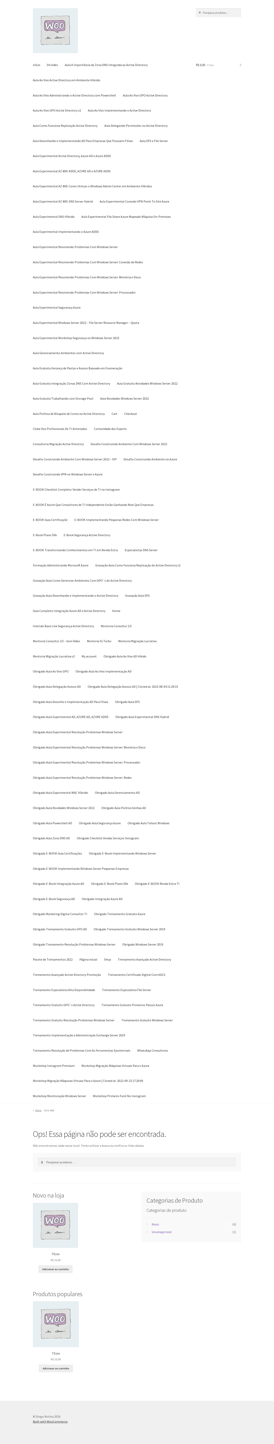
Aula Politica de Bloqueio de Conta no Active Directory (69, 414)
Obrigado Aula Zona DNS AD (51, 838)
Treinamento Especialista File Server (126, 990)
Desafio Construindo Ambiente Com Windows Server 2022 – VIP (75, 459)
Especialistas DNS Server (141, 550)
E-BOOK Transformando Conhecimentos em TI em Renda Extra (75, 550)
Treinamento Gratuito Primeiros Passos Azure (132, 1005)
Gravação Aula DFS (137, 595)
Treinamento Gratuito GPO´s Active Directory (64, 1005)
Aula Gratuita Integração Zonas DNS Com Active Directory (71, 383)
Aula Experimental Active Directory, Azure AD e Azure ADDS (72, 156)
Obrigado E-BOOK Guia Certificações (57, 853)
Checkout (130, 414)
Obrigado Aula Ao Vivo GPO (51, 671)
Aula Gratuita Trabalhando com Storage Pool (63, 398)
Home (116, 611)
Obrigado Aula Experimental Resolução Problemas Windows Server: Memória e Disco (89, 747)
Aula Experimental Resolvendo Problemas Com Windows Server (75, 247)
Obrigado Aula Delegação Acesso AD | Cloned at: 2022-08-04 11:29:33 (133, 687)
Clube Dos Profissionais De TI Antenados (60, 429)
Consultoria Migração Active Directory (58, 444)
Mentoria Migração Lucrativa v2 (54, 656)
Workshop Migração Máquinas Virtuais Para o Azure (115, 1066)
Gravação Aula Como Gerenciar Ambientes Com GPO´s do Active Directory (82, 580)
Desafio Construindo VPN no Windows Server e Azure (68, 474)
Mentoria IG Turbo (99, 641)
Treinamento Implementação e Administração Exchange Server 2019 (79, 1035)
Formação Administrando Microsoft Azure (60, 565)
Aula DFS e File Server (154, 141)
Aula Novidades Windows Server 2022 (124, 398)
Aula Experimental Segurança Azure (57, 307)
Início (36, 65)
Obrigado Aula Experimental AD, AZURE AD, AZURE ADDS (70, 717)
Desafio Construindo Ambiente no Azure (150, 459)
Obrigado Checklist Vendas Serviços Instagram (108, 838)
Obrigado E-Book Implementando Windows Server (122, 853)
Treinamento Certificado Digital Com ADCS (136, 975)
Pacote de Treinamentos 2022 (53, 959)
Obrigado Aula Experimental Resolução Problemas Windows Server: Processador (86, 762)
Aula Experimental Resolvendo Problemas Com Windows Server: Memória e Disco (87, 277)
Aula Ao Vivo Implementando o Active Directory (119, 110)
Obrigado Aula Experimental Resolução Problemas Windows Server (78, 732)
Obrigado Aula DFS (127, 702)
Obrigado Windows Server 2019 (142, 944)
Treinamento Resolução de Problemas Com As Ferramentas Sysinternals (81, 1050)
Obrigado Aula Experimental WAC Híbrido (60, 793)
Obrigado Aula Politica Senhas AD (123, 808)
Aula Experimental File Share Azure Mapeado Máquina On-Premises (126, 217)
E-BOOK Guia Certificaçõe (50, 520)
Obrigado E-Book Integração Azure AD (58, 884)
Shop (107, 959)
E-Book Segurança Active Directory (87, 535)
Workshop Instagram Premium (54, 1066)
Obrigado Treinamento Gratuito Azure (119, 914)
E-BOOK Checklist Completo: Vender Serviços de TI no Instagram (76, 489)
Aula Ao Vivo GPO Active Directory (145, 95)
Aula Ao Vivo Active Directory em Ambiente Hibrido (66, 80)
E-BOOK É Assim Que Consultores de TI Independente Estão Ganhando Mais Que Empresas (93, 505)
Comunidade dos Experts (110, 429)
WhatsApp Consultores (152, 1050)
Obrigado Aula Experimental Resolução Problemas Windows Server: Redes (82, 778)
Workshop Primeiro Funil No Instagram (119, 1096)
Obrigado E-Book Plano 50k (109, 884)
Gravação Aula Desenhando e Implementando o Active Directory (75, 595)
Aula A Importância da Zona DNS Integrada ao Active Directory (106, 65)
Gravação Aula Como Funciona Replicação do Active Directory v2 (137, 565)
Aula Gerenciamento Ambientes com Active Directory (68, 353)
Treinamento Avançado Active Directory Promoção (67, 975)
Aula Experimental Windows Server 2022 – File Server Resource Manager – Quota (86, 323)
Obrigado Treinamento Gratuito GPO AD (60, 929)
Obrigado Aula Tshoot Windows (148, 823)
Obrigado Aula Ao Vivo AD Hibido (125, 656)
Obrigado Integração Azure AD (102, 899)
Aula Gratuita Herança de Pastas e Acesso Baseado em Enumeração (77, 368)
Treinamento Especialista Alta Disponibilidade (64, 990)
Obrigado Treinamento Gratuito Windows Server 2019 (129, 929)
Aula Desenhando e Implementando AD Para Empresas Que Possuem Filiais (83, 141)
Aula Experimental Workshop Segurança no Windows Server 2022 (76, 338)
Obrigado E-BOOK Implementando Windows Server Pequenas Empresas (81, 869)
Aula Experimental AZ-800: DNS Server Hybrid (63, 201)
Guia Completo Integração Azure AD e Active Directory (69, 611)
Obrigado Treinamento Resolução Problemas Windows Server (74, 944)
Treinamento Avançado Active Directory (144, 959)
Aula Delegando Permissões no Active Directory (136, 126)
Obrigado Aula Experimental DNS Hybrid (142, 717)
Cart (114, 414)
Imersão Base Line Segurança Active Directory (63, 626)
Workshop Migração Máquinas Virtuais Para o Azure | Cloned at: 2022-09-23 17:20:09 (88, 1081)
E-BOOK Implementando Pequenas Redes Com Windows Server (116, 520)
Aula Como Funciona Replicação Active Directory (65, 126)
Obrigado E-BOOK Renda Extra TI (157, 884)
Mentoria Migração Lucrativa (137, 641)
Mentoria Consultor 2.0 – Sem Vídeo (56, 641)
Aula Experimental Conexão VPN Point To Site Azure (134, 201)
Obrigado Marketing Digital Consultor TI (60, 914)
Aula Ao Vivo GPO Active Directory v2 (57, 110)
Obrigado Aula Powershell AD (52, 823)
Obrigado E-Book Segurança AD (54, 899)
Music (155, 1224)
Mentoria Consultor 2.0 (116, 626)
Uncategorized (161, 1232)
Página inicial (88, 959)
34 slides (52, 65)
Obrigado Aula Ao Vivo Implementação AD (104, 671)
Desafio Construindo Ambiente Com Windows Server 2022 (129, 444)
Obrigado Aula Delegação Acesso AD (57, 687)
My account (89, 656)
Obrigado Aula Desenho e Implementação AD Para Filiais (70, 702)
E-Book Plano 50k (45, 535)
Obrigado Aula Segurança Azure (100, 823)
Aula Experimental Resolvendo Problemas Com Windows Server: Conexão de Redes (88, 262)
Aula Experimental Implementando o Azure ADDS (66, 232)
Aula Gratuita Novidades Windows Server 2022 (147, 383)
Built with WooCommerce (50, 1421)
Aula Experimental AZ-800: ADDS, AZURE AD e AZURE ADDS (72, 171)
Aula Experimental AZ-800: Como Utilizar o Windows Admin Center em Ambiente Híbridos (92, 186)
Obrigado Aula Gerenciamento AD (117, 793)
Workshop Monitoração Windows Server (59, 1096)
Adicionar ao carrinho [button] (55, 1269)
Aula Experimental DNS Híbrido (54, 217)
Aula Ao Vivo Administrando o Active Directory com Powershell (74, 95)
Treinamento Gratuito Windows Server (147, 1020)
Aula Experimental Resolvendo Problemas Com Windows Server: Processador (84, 292)
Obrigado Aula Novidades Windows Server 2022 (64, 808)
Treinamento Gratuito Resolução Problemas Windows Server (73, 1020)
